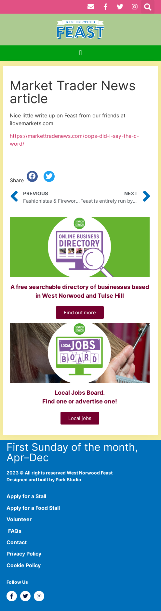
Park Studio (68, 479)
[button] (147, 7)
